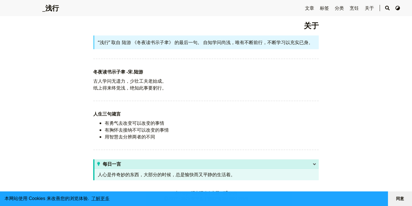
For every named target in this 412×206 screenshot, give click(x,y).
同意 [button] (400, 198)
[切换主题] (398, 8)
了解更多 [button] (100, 198)
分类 (340, 8)
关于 (370, 8)
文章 (310, 8)
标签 (325, 8)
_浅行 (50, 8)
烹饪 (355, 8)
